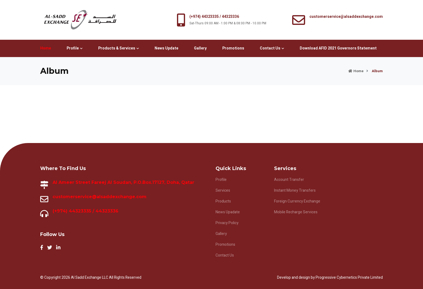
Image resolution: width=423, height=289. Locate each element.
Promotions (233, 48)
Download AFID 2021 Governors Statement (338, 48)
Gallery (200, 48)
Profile (75, 48)
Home (45, 48)
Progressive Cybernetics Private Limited (349, 277)
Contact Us (272, 48)
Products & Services (118, 48)
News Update (166, 48)
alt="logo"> (80, 20)
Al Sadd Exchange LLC (90, 277)
